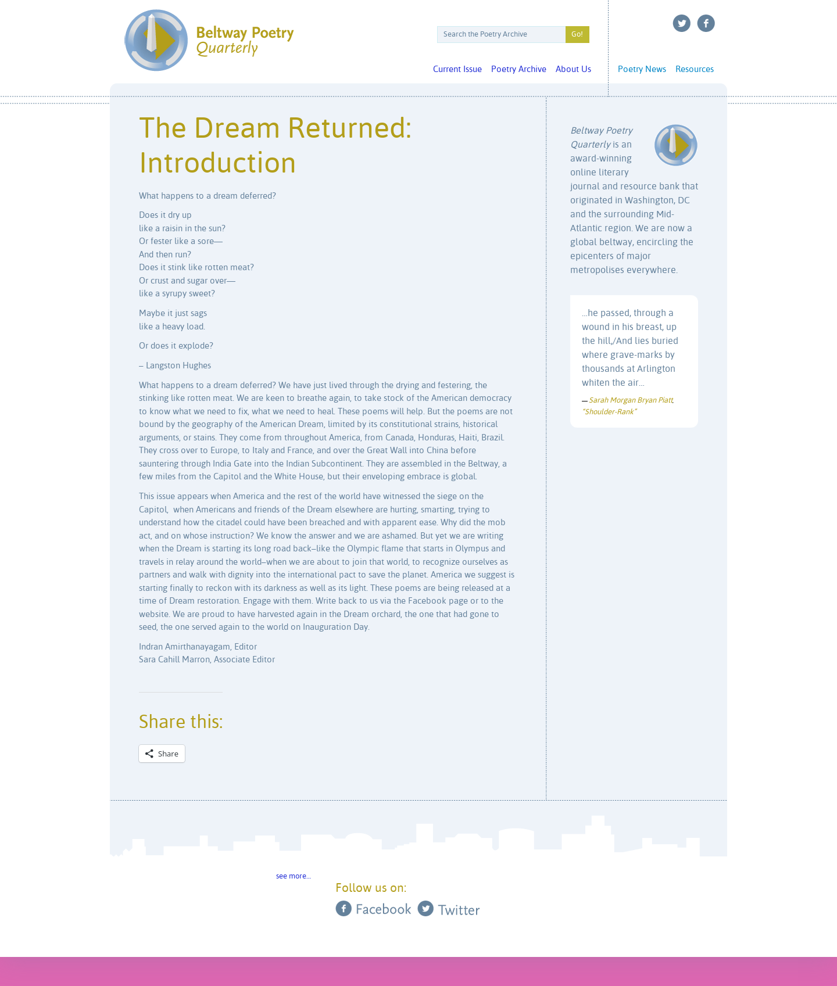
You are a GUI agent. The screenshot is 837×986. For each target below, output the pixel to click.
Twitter (682, 23)
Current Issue (457, 69)
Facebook (706, 23)
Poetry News (642, 69)
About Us (573, 69)
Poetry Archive (518, 69)
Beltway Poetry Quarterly (209, 40)
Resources (694, 69)
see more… (293, 876)
